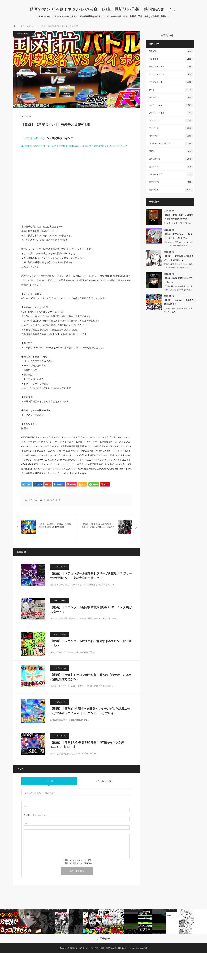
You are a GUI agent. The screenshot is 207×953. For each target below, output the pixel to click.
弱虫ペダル (171, 167)
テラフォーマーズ (171, 67)
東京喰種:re (171, 182)
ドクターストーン (171, 74)
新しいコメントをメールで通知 (78, 860)
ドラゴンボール (27, 26)
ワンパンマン (171, 120)
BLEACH (171, 51)
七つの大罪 (171, 136)
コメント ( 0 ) (49, 781)
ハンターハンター (171, 105)
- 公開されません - (35, 815)
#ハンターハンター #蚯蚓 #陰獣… (177, 223)
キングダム (171, 59)
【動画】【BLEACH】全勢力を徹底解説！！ (179, 302)
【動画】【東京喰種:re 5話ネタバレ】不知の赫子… (179, 258)
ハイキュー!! (171, 97)
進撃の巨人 (171, 190)
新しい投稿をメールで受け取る (78, 863)
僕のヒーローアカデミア (171, 143)
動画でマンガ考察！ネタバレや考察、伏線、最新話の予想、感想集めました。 (103, 9)
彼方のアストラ (171, 174)
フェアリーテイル (171, 113)
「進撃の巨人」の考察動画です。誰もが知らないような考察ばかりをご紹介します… (178, 289)
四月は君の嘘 (171, 159)
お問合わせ (103, 939)
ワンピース (171, 128)
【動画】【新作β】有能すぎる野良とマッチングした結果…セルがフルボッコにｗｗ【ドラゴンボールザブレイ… (90, 711)
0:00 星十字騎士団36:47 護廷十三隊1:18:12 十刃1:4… (178, 310)
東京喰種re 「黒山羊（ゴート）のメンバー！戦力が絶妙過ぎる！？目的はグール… (178, 245)
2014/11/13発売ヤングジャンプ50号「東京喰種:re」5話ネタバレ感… (178, 265)
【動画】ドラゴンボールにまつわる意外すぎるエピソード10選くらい (90, 644)
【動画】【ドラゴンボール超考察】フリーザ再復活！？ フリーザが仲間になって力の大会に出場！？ (91, 576)
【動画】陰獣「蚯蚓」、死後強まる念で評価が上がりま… (178, 217)
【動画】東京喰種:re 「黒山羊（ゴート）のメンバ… (178, 236)
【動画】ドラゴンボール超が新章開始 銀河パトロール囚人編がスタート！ (91, 610)
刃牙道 (171, 151)
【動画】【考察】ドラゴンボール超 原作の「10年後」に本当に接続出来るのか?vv (90, 677)
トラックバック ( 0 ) (104, 781)
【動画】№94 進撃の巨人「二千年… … (178, 280)
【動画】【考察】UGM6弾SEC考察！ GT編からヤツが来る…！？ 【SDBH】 (87, 745)
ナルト (171, 90)
